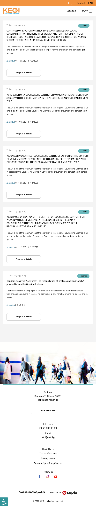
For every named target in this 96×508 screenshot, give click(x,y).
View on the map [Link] (48, 410)
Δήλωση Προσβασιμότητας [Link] (48, 463)
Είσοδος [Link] (71, 10)
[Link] (70, 3)
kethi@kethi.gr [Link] (48, 437)
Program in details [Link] (24, 73)
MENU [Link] (85, 11)
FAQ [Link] (90, 3)
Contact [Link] (80, 3)
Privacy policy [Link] (48, 458)
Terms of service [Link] (48, 453)
